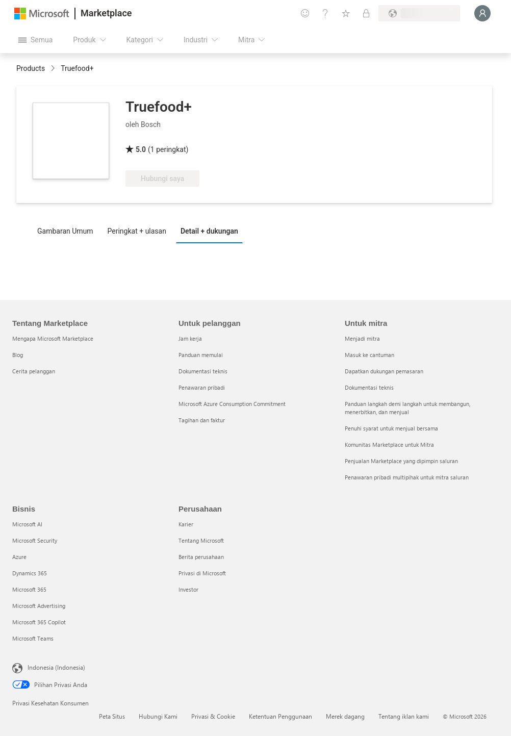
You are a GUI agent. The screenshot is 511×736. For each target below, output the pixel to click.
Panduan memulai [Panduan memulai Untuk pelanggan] (200, 355)
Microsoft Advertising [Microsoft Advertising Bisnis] (38, 606)
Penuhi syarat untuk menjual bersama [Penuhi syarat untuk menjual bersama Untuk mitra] (391, 428)
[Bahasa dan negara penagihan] (419, 13)
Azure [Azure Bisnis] (19, 557)
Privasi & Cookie (213, 716)
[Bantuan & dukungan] (325, 13)
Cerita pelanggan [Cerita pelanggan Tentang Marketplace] (33, 371)
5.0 (141, 149)
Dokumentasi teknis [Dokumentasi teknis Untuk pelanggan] (202, 371)
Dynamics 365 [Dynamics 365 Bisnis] (29, 573)
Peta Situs (112, 716)
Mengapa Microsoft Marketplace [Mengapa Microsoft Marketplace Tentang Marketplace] (52, 338)
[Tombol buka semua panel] (35, 40)
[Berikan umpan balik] (305, 13)
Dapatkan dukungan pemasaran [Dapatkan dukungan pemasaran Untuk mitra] (384, 371)
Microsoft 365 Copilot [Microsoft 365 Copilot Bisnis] (39, 622)
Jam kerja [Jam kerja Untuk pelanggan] (190, 338)
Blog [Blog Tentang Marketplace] (17, 355)
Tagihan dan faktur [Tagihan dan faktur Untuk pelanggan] (201, 420)
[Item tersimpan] (346, 13)
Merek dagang (345, 716)
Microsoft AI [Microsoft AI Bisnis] (27, 524)
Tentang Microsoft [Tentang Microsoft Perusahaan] (201, 540)
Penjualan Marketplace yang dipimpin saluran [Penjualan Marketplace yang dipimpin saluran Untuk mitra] (401, 461)
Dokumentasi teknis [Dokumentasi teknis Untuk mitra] (369, 387)
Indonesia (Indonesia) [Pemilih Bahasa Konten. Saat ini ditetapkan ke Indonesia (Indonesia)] (56, 667)
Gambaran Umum (65, 231)
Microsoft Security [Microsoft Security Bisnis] (34, 540)
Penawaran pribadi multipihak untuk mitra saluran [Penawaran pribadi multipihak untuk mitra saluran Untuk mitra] (407, 477)
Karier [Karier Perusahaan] (185, 524)
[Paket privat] (366, 13)
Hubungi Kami (158, 716)
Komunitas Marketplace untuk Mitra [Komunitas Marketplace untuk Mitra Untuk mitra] (389, 444)
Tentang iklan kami (403, 716)
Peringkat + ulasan (137, 231)
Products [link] (30, 68)
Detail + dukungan (209, 231)
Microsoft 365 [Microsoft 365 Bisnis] (29, 589)
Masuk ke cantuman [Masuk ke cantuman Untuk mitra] (369, 355)
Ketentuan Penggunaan (280, 716)
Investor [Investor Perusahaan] (188, 589)
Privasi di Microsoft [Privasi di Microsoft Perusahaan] (202, 573)
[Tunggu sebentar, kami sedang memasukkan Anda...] (482, 13)
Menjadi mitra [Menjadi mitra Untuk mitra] (362, 338)
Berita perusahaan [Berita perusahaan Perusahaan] (201, 557)
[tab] (68, 230)
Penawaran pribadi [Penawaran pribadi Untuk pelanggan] (201, 387)
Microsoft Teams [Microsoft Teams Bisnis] (33, 638)
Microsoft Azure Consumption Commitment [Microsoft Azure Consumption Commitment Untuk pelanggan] (232, 404)
